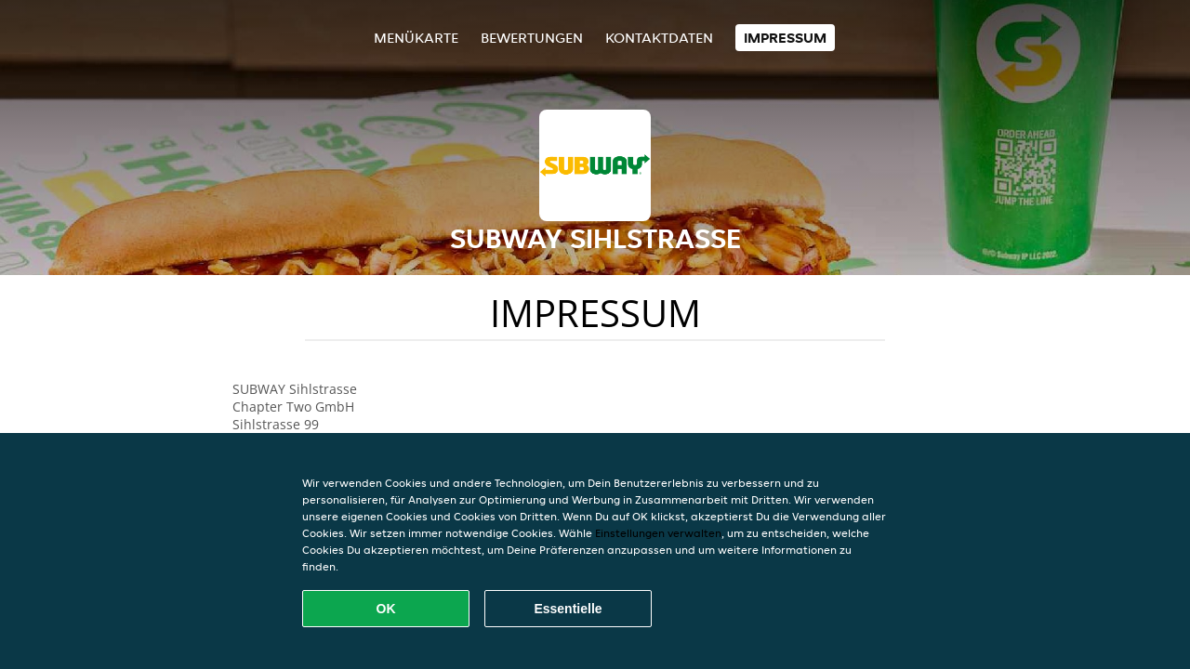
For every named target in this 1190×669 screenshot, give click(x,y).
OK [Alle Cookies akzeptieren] (386, 608)
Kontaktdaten (659, 37)
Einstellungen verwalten (658, 533)
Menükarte (416, 37)
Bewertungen (532, 37)
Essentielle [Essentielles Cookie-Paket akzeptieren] (568, 608)
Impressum (785, 37)
